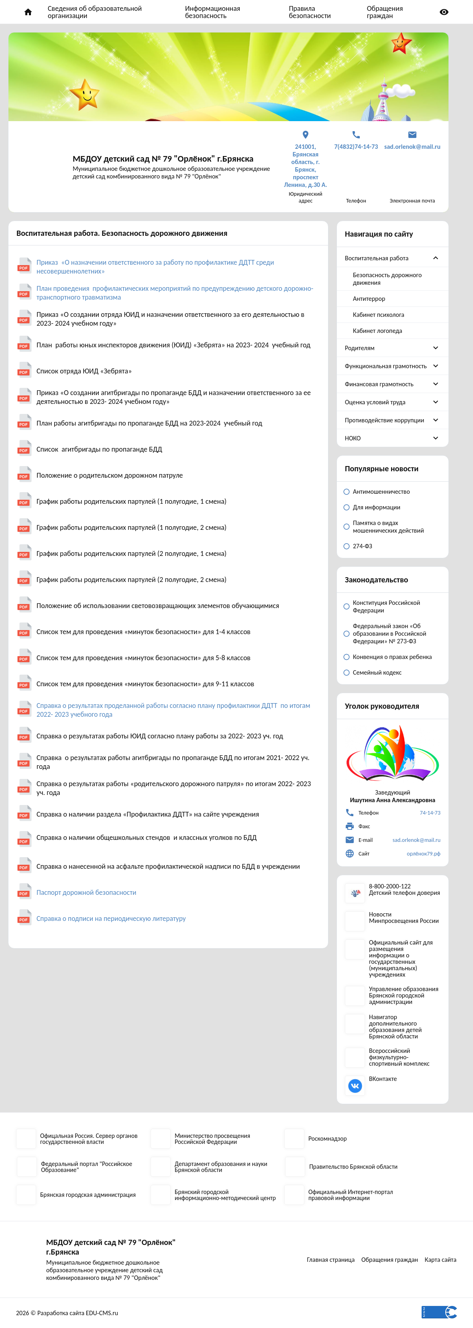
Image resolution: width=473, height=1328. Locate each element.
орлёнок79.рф (423, 853)
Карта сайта (441, 1265)
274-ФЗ (362, 546)
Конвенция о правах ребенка (392, 657)
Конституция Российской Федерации (386, 606)
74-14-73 (430, 812)
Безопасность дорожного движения (387, 278)
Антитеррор (369, 298)
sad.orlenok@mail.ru (416, 840)
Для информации (376, 507)
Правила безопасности (310, 12)
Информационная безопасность (213, 12)
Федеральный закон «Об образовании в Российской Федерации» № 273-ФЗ (389, 633)
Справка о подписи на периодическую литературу (113, 918)
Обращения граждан (385, 12)
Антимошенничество (381, 491)
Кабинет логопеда (377, 331)
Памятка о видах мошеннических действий (388, 526)
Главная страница (368, 1253)
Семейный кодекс (377, 672)
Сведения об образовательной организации (95, 12)
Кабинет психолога (378, 314)
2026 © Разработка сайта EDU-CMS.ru (67, 1313)
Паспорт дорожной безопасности (88, 892)
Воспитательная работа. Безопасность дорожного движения (121, 233)
